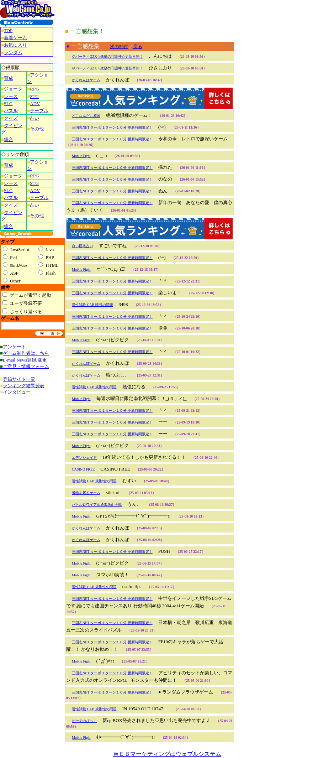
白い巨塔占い (82, 246)
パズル (11, 110)
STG (34, 96)
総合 (8, 139)
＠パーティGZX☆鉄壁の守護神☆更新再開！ (107, 56)
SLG (8, 103)
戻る (137, 46)
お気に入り (15, 45)
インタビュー (17, 392)
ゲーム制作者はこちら (26, 353)
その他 (37, 128)
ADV (35, 103)
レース (11, 96)
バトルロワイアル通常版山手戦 (97, 505)
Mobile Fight (81, 156)
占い (34, 118)
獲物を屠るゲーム (86, 493)
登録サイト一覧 (19, 379)
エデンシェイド (84, 458)
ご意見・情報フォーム (26, 366)
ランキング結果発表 (23, 385)
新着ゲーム (15, 37)
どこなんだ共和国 (86, 116)
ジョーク (13, 89)
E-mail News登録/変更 (25, 360)
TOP (8, 30)
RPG (34, 89)
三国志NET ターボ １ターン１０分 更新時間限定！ (112, 127)
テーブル (39, 110)
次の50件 (119, 46)
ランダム (13, 52)
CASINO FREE (83, 469)
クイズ (11, 118)
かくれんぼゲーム (86, 80)
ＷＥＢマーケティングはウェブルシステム (167, 754)
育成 (8, 78)
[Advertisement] (262, 107)
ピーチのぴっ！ (84, 721)
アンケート (14, 346)
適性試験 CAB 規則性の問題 (94, 387)
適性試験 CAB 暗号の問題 (92, 305)
